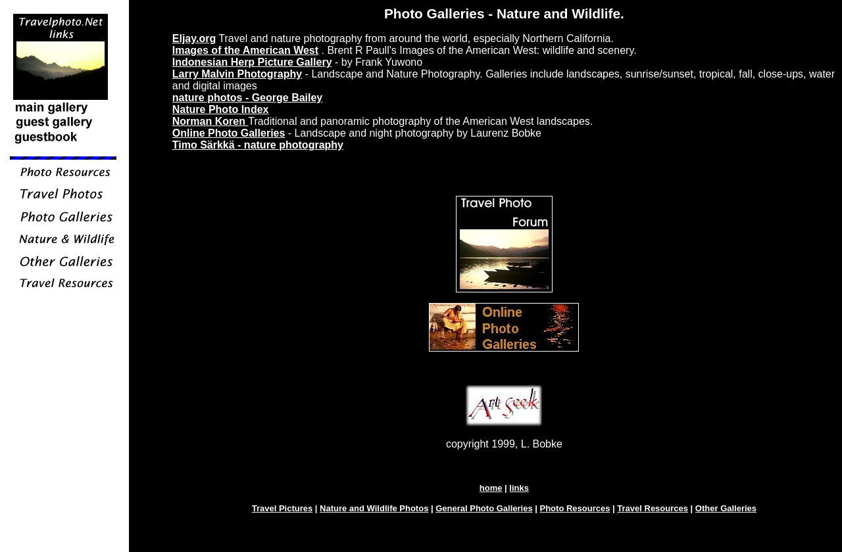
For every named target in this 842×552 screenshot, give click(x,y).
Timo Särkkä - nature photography (257, 144)
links (519, 488)
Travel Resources (652, 508)
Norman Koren (210, 121)
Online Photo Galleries (228, 133)
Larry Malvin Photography (237, 74)
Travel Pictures (282, 508)
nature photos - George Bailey (247, 97)
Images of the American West (245, 50)
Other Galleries (725, 508)
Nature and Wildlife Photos (374, 508)
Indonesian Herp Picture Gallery (252, 62)
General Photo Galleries (483, 508)
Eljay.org (194, 38)
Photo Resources (575, 508)
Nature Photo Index (220, 109)
